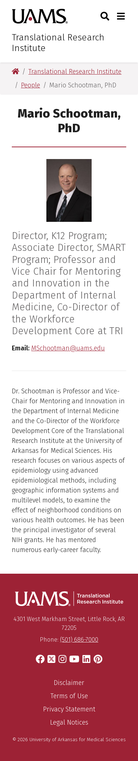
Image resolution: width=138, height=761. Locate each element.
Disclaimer (69, 683)
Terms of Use (69, 696)
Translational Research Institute (58, 42)
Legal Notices (69, 722)
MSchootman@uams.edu (68, 348)
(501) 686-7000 (79, 639)
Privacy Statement (69, 709)
